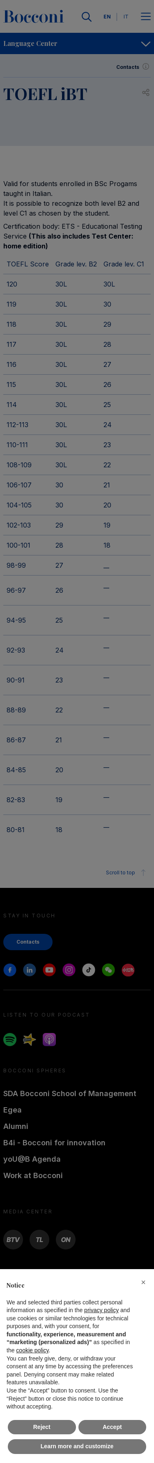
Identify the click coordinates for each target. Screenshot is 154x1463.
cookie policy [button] (32, 1350)
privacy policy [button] (101, 1310)
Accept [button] (112, 1427)
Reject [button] (42, 1427)
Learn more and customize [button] (77, 1446)
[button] (143, 1282)
